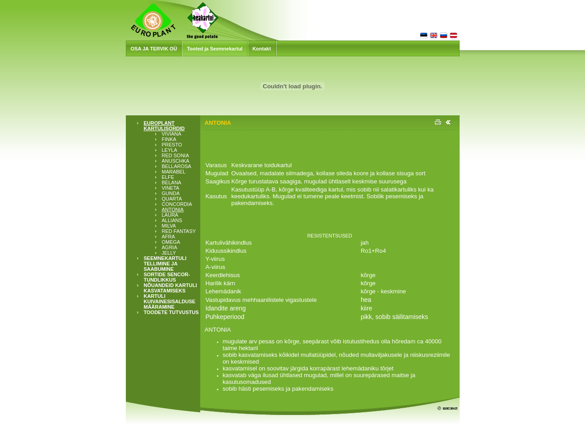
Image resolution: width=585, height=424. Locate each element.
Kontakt (262, 48)
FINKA (169, 139)
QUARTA (172, 198)
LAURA (170, 215)
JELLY (169, 252)
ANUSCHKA (175, 161)
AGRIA (169, 247)
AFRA (168, 236)
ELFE (168, 177)
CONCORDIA (177, 204)
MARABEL (174, 171)
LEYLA (169, 150)
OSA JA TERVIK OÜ (154, 48)
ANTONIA (173, 209)
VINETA (171, 188)
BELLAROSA (176, 166)
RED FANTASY (179, 231)
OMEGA (171, 242)
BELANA (171, 182)
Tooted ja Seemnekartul (214, 48)
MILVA (169, 225)
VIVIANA (171, 134)
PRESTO (172, 144)
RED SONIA (175, 155)
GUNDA (171, 193)
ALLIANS (172, 220)
